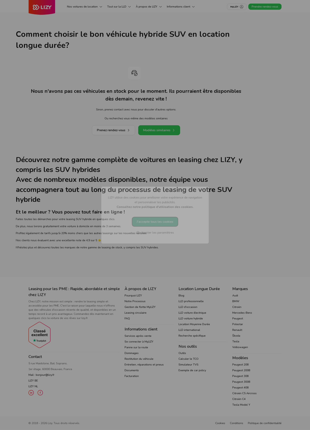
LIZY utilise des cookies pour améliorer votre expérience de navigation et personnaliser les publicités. (155, 202)
